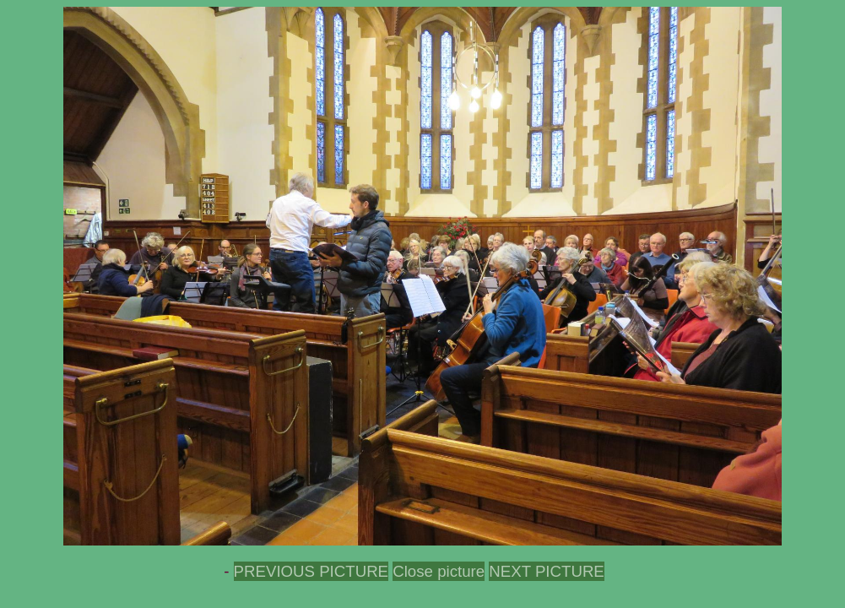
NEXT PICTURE (546, 571)
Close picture (439, 571)
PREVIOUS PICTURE (311, 571)
